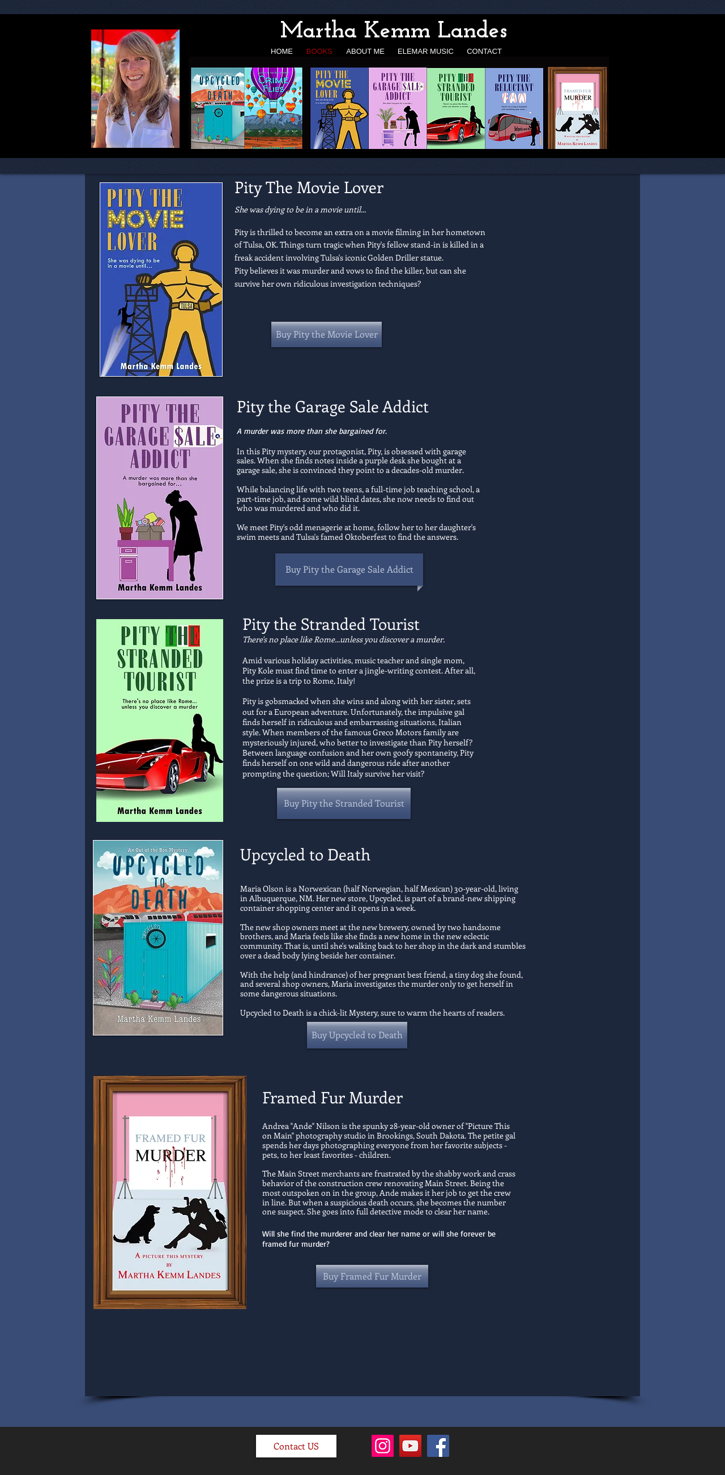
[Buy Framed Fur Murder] (372, 1276)
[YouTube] (410, 1446)
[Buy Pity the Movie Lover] (326, 334)
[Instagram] (383, 1446)
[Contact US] (296, 1446)
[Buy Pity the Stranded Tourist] (344, 803)
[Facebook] (438, 1446)
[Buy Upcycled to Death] (357, 1035)
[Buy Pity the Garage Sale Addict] (349, 569)
